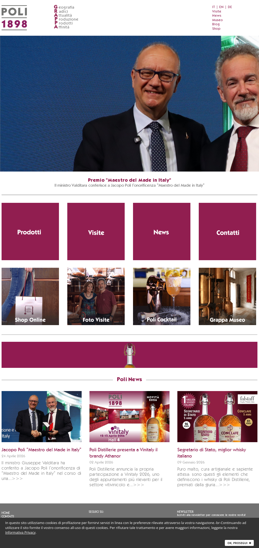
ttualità (63, 15)
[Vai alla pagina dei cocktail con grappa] (161, 296)
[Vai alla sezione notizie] (161, 231)
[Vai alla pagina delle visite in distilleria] (96, 231)
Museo (217, 20)
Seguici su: (96, 511)
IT (213, 7)
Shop (216, 29)
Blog (216, 24)
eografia (64, 7)
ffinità (61, 27)
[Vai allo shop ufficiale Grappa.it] (30, 296)
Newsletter (185, 511)
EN (221, 7)
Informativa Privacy (20, 532)
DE (230, 7)
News (216, 15)
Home (6, 512)
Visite (216, 11)
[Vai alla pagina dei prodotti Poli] (30, 231)
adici (61, 12)
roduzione (66, 19)
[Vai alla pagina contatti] (227, 231)
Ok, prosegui (239, 543)
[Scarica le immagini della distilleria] (96, 296)
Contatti (8, 516)
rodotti (63, 23)
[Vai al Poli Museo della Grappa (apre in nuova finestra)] (227, 296)
